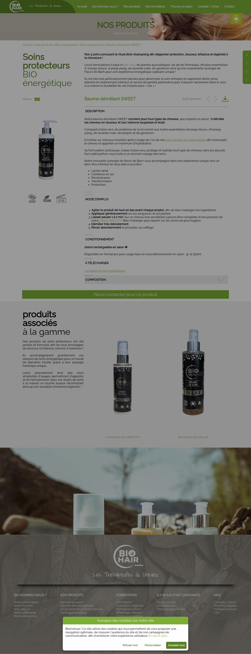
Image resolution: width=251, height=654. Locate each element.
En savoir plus (158, 635)
